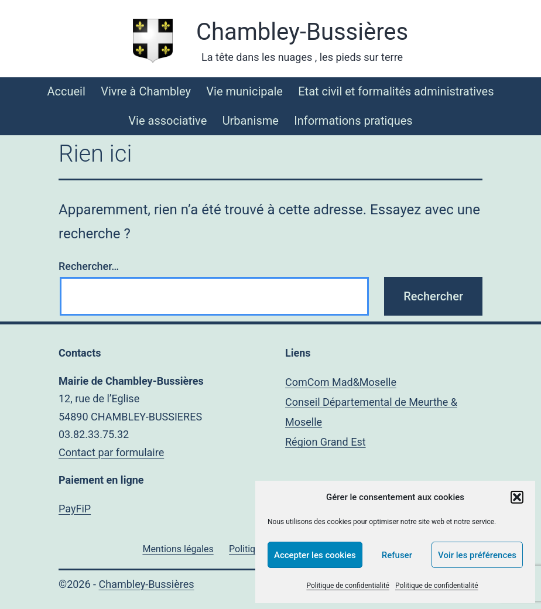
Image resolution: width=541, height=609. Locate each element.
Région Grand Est (325, 442)
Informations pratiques (353, 121)
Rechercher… (89, 266)
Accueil (66, 91)
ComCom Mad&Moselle (340, 382)
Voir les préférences (477, 555)
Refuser (397, 555)
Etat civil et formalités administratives (396, 91)
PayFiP (75, 508)
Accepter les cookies (315, 555)
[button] (517, 497)
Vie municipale (244, 91)
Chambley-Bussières (302, 32)
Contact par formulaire (111, 452)
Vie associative (167, 121)
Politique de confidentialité (347, 585)
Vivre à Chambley (146, 91)
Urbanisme (250, 121)
